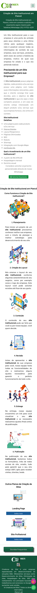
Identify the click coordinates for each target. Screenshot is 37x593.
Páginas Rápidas (10, 129)
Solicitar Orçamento (18, 177)
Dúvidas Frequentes (18, 549)
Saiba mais (18, 513)
